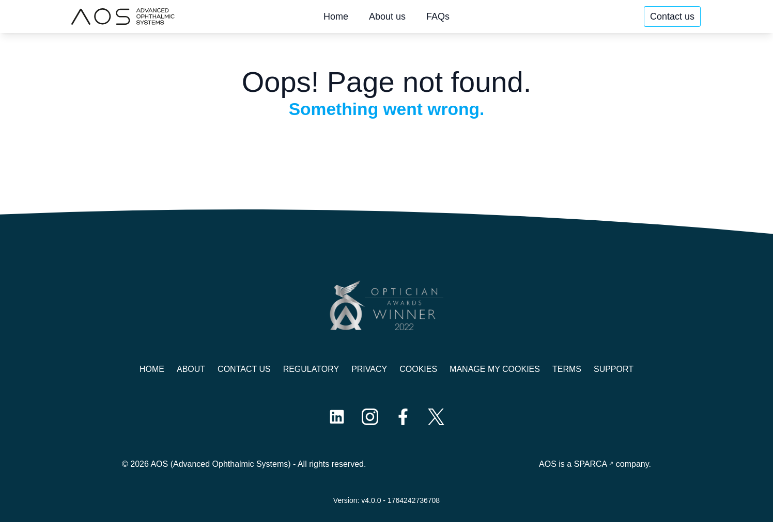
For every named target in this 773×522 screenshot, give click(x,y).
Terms (566, 369)
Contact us (672, 16)
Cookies (418, 369)
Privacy (369, 369)
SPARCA (591, 464)
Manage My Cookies (495, 369)
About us (387, 16)
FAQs (438, 16)
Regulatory (311, 369)
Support (613, 369)
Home (335, 16)
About (191, 369)
